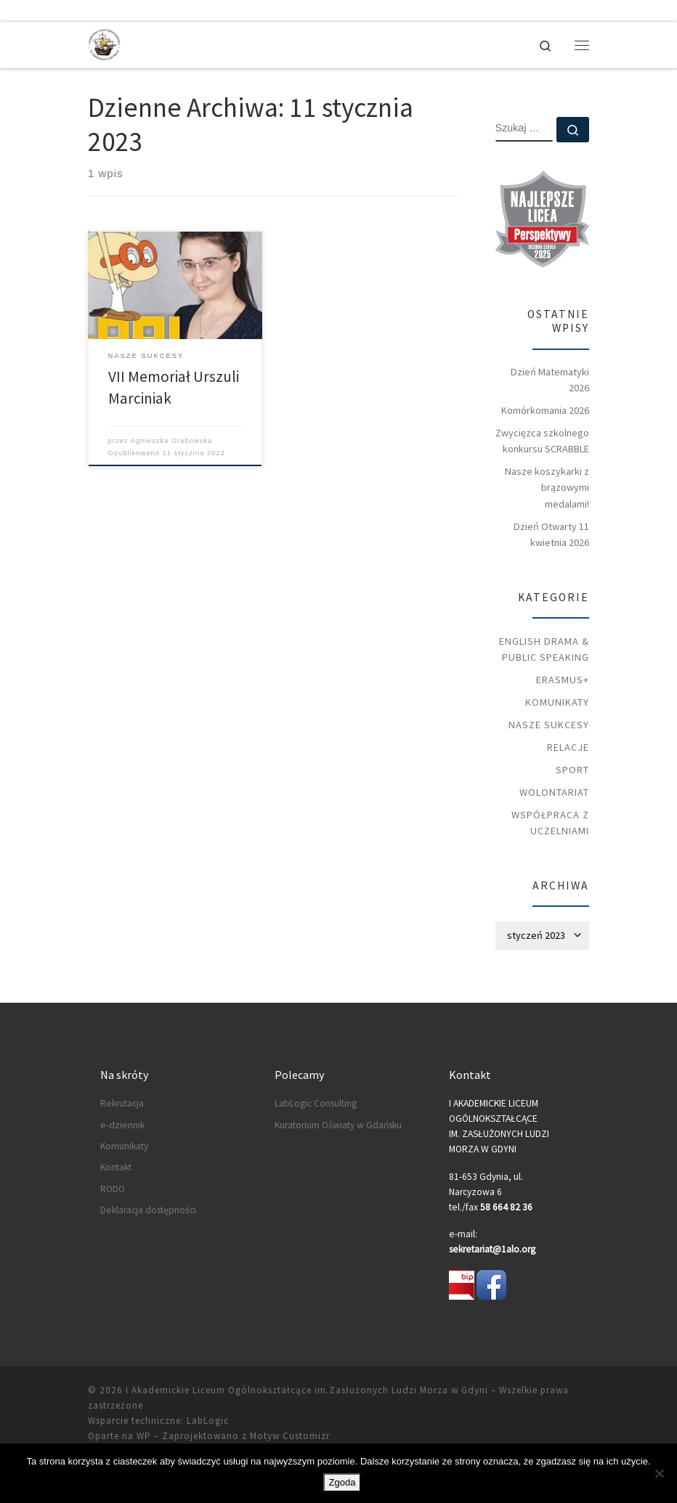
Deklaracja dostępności (148, 1210)
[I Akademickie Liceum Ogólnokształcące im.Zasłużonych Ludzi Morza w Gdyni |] (104, 43)
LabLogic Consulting (316, 1103)
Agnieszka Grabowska (171, 440)
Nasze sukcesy (548, 724)
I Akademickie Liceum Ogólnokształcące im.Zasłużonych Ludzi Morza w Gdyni (307, 1390)
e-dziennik (122, 1125)
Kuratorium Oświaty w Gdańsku (338, 1125)
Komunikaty (557, 702)
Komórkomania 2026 (545, 410)
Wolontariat (554, 792)
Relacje (568, 747)
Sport (572, 769)
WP (144, 1436)
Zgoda (342, 1482)
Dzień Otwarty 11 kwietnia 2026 (551, 534)
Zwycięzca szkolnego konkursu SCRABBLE (542, 440)
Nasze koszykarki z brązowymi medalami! (547, 487)
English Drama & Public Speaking (544, 649)
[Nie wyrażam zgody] (659, 1473)
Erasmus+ (562, 679)
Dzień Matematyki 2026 (550, 379)
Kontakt (115, 1167)
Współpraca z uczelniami (550, 822)
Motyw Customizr (290, 1436)
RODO (112, 1189)
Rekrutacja (122, 1103)
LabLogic (208, 1420)
